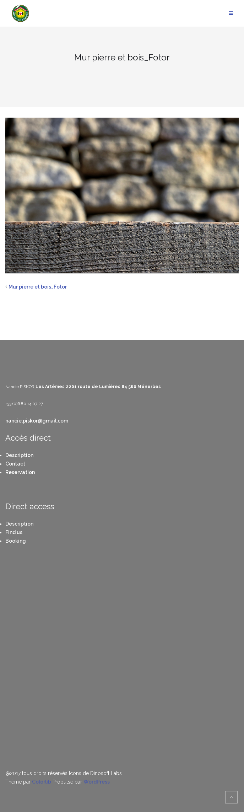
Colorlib (41, 782)
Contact (15, 464)
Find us (13, 532)
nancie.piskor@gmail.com (36, 421)
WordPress (96, 782)
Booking (15, 541)
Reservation (20, 472)
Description (19, 455)
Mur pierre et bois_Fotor (38, 287)
